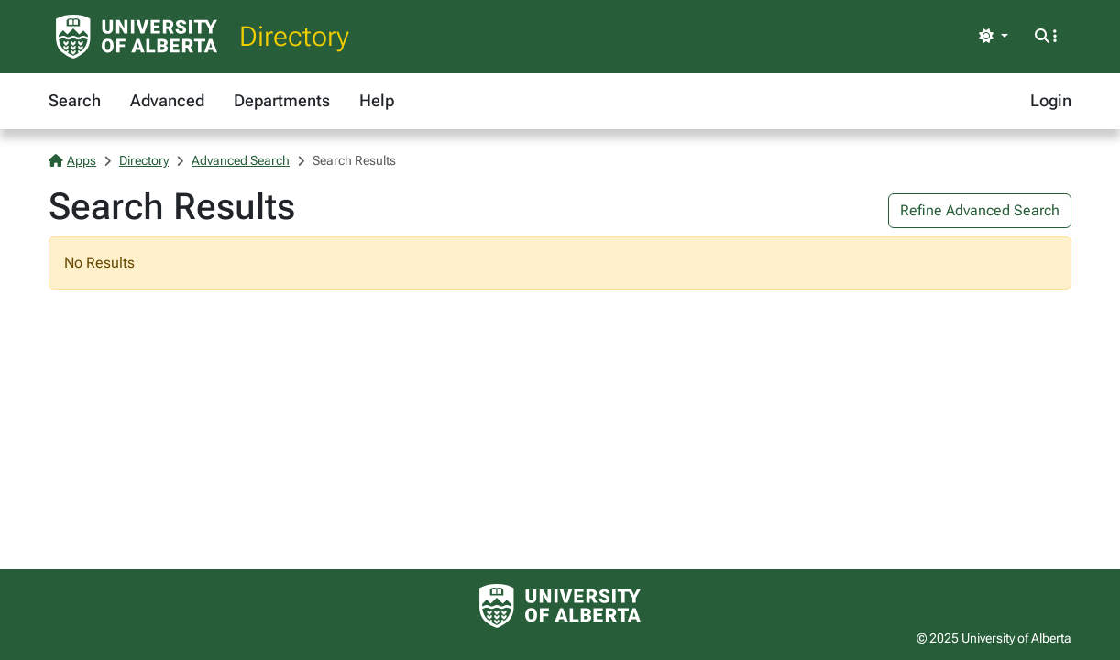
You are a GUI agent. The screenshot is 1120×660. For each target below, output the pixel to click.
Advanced (167, 100)
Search (75, 100)
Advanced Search (241, 160)
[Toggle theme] (993, 36)
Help (376, 100)
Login (1050, 100)
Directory (294, 36)
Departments (282, 100)
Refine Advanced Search (980, 210)
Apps (72, 160)
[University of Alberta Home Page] (137, 37)
